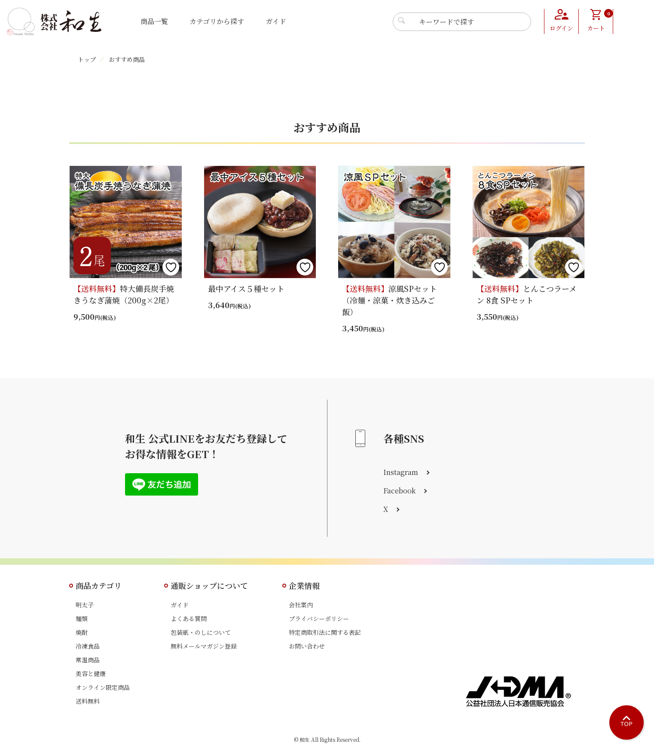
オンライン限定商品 (103, 687)
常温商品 (88, 659)
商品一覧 (154, 21)
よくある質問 (189, 618)
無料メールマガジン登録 (204, 646)
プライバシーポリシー (319, 618)
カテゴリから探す (216, 21)
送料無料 (88, 701)
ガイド (276, 21)
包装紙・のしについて (201, 632)
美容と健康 (91, 673)
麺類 (82, 618)
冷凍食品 (88, 646)
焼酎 (82, 632)
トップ (87, 59)
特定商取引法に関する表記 (325, 632)
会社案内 (301, 604)
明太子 (85, 604)
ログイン (561, 28)
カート (600, 20)
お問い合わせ (307, 646)
